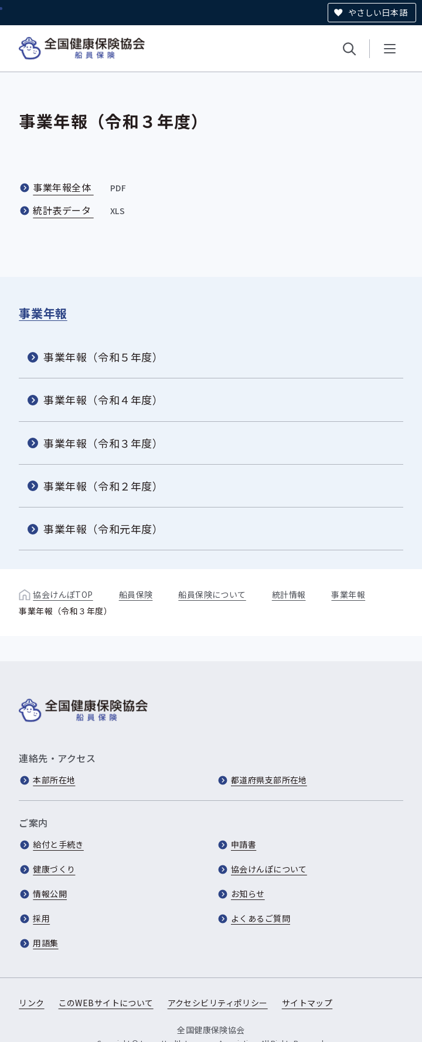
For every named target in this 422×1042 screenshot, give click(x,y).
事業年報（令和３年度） (103, 442)
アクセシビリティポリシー (218, 1003)
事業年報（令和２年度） (103, 485)
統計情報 (289, 594)
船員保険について (212, 594)
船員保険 (136, 594)
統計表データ (80, 210)
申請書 (243, 844)
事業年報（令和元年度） (103, 528)
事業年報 (43, 313)
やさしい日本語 (377, 12)
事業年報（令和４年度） (103, 399)
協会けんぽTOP (63, 594)
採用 (41, 918)
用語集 (45, 943)
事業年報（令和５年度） (103, 356)
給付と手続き (58, 844)
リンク (31, 1003)
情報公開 (50, 893)
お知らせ (248, 893)
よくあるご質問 (260, 918)
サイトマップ (307, 1003)
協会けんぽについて (269, 869)
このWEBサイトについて (106, 1003)
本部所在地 (54, 780)
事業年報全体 (80, 187)
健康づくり (54, 869)
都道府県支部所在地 (269, 780)
